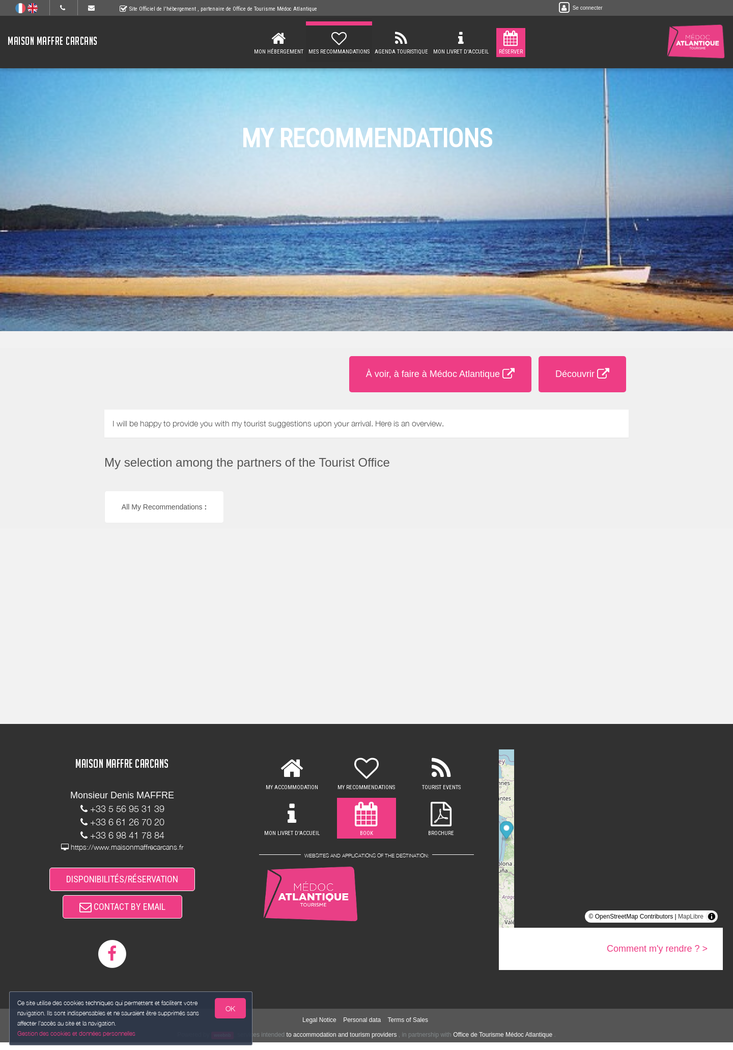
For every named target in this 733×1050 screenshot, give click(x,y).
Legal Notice (319, 1027)
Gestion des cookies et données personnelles (77, 1033)
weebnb (222, 1042)
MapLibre (690, 916)
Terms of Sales (408, 1027)
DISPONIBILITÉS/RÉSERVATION (122, 881)
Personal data (362, 1027)
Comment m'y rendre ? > (657, 949)
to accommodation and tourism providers (342, 1042)
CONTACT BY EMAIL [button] (122, 912)
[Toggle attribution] (712, 916)
